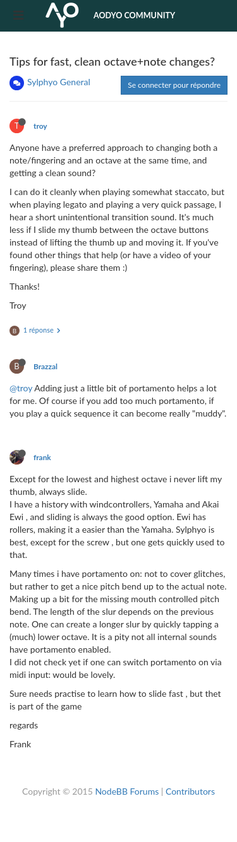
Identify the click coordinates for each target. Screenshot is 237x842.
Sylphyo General (58, 81)
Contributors (190, 791)
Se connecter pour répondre (174, 85)
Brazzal (45, 366)
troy (40, 126)
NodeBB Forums (127, 791)
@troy (20, 387)
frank (42, 457)
